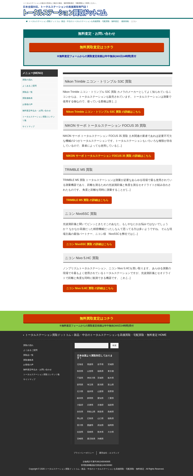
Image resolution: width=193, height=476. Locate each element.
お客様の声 (27, 104)
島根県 (111, 411)
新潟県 (100, 384)
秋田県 (80, 371)
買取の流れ (27, 80)
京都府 (100, 405)
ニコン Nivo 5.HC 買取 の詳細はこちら (90, 288)
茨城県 (100, 378)
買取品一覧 (27, 92)
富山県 (111, 384)
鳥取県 (100, 411)
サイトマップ (28, 126)
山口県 (100, 418)
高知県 (100, 425)
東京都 (111, 371)
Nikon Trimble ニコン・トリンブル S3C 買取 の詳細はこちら (103, 111)
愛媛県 (90, 425)
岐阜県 (80, 398)
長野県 (111, 391)
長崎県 (90, 432)
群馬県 (80, 384)
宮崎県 (80, 438)
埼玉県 (90, 384)
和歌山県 (91, 411)
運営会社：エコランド (109, 453)
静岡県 (90, 398)
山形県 (90, 371)
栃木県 (111, 378)
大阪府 (80, 405)
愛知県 (100, 398)
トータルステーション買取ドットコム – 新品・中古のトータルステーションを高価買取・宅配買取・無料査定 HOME (96, 334)
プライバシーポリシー (84, 453)
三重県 (111, 398)
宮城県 (111, 364)
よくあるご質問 (29, 86)
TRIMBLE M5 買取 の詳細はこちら (87, 200)
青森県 (90, 364)
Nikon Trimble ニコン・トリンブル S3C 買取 (98, 81)
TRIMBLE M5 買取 (79, 169)
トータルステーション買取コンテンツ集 (38, 119)
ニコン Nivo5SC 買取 (81, 214)
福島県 (100, 371)
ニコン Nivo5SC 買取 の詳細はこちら (89, 244)
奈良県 (80, 411)
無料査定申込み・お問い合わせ (36, 110)
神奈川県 (91, 378)
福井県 (90, 391)
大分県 (111, 432)
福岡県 (111, 425)
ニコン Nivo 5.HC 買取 (82, 258)
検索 (114, 345)
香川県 (80, 425)
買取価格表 (27, 98)
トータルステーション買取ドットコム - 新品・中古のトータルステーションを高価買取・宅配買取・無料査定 (72, 21)
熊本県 (100, 432)
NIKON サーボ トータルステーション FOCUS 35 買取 (105, 125)
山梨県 (100, 391)
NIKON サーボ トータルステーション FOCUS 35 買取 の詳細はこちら (108, 155)
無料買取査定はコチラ (96, 47)
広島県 (90, 418)
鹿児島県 (91, 438)
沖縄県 (100, 438)
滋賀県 (111, 405)
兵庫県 (90, 405)
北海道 (80, 364)
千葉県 (80, 378)
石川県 (80, 391)
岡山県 (80, 418)
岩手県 (100, 364)
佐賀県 (80, 432)
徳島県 (111, 418)
